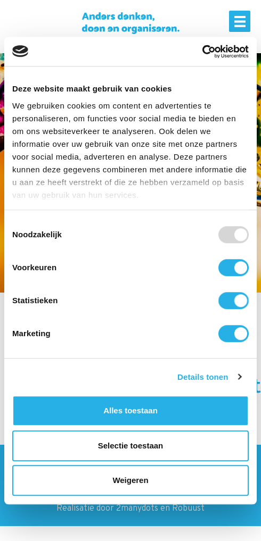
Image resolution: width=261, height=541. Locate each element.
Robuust (188, 508)
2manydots (137, 508)
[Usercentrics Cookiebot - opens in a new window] (202, 52)
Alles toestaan (130, 410)
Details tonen (202, 376)
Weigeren (130, 480)
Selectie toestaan (131, 445)
